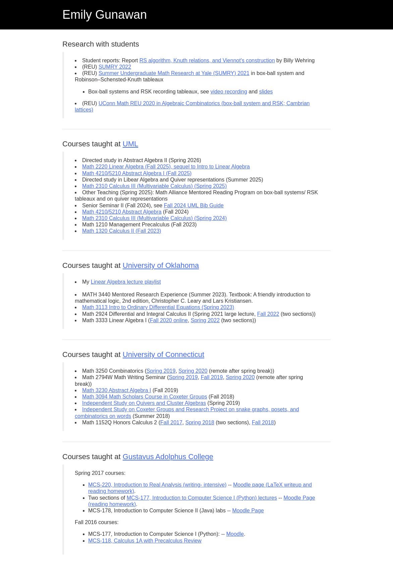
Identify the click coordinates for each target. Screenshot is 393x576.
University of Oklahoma (161, 265)
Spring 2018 (199, 422)
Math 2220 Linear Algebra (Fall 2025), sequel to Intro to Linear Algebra (166, 166)
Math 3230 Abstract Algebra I (116, 390)
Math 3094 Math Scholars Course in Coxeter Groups (144, 397)
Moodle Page (248, 510)
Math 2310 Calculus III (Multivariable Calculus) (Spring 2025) (154, 186)
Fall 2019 (212, 377)
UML (130, 144)
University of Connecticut (163, 354)
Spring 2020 (192, 371)
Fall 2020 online (169, 320)
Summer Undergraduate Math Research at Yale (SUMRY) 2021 (174, 73)
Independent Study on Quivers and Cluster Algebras (144, 403)
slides (266, 91)
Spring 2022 (205, 320)
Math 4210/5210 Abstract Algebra (122, 212)
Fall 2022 (268, 314)
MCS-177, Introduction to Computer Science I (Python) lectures (202, 498)
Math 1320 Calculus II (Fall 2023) (121, 231)
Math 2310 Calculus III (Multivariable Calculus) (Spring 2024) (154, 218)
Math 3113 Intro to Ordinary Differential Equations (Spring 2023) (158, 307)
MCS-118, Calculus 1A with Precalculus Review (145, 541)
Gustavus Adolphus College (168, 456)
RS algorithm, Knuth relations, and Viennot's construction (207, 60)
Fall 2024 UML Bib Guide (194, 205)
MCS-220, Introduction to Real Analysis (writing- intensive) (157, 485)
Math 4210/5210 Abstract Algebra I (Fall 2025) (136, 173)
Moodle (235, 534)
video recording (229, 91)
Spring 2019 (161, 371)
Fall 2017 (171, 422)
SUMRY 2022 (115, 67)
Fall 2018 (263, 422)
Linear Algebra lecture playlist (126, 282)
